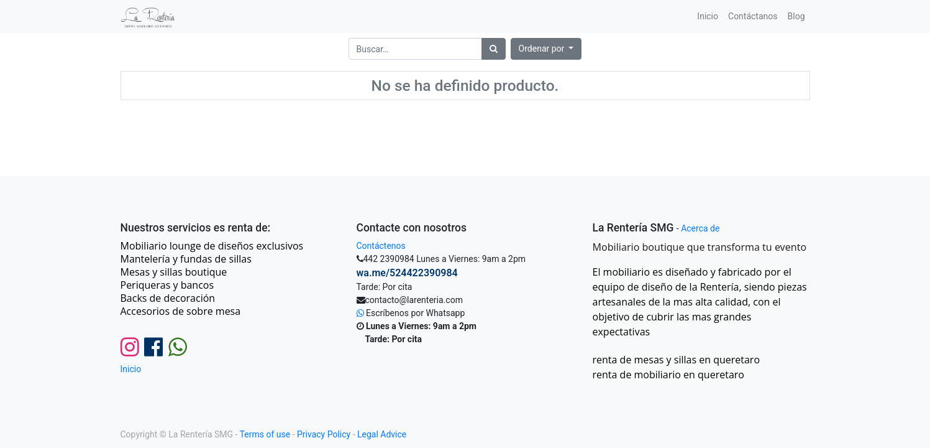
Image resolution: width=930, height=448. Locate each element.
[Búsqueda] (493, 49)
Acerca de (700, 228)
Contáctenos (381, 246)
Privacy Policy (323, 434)
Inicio (131, 369)
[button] (546, 49)
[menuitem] (707, 16)
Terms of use (265, 434)
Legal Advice (381, 434)
